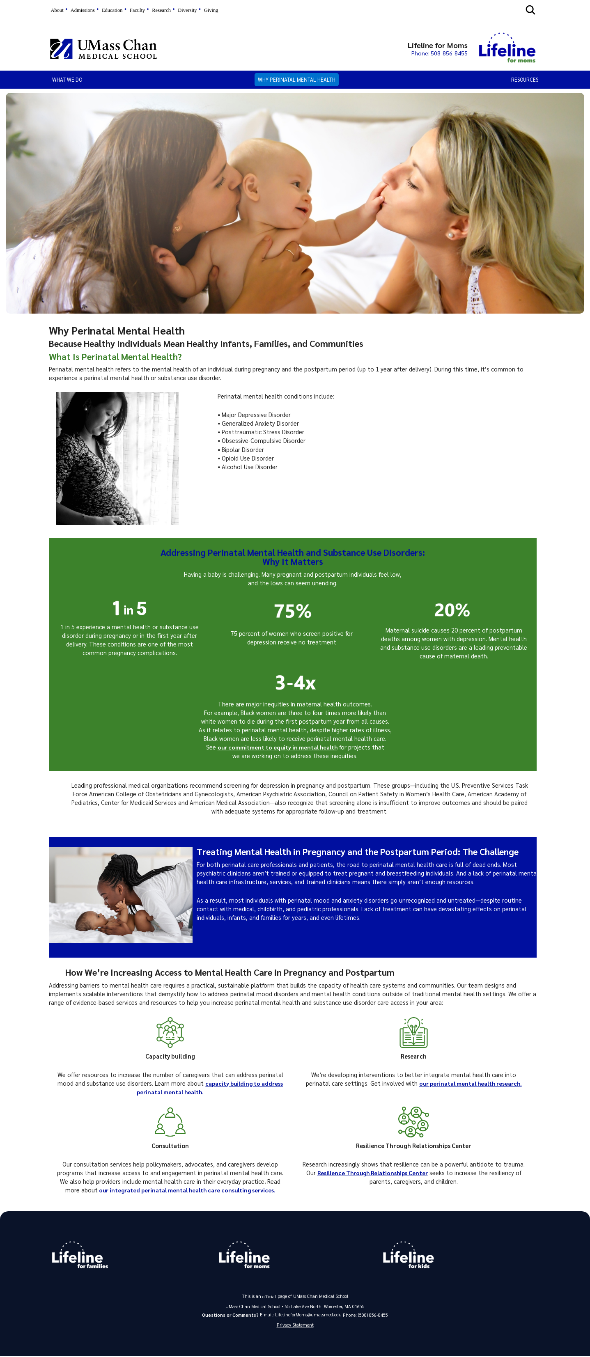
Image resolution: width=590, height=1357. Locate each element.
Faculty (137, 10)
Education (112, 10)
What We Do (67, 79)
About (57, 10)
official (269, 1296)
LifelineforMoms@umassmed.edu (308, 1314)
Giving (211, 10)
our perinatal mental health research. (470, 1083)
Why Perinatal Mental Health (296, 79)
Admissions (83, 10)
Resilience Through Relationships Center (372, 1172)
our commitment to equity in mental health (277, 747)
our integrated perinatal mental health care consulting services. (187, 1190)
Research (161, 10)
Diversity (187, 10)
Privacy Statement (295, 1325)
